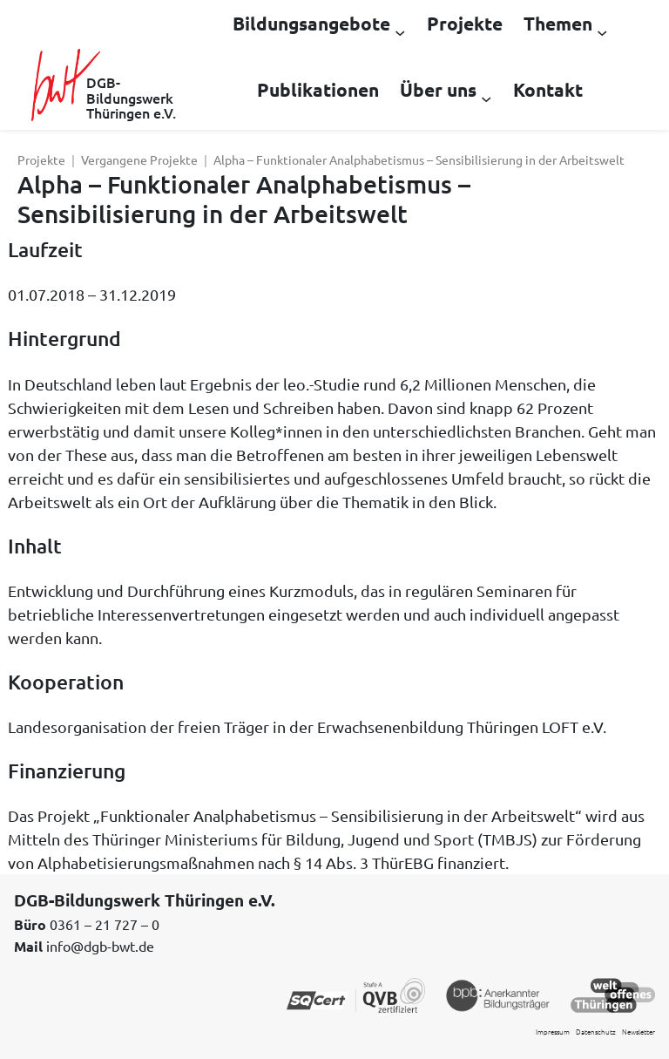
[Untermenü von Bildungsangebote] (400, 31)
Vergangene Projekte (139, 159)
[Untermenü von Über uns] (486, 97)
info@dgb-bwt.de (100, 945)
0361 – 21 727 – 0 (104, 924)
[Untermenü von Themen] (602, 31)
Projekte (41, 159)
